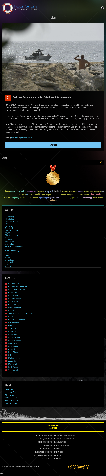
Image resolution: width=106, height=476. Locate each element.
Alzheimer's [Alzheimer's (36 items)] (13, 192)
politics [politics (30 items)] (30, 198)
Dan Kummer (13, 316)
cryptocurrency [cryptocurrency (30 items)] (97, 192)
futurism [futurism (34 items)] (28, 195)
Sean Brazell (13, 343)
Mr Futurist (9, 395)
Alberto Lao (12, 334)
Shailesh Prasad (14, 299)
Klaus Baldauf (13, 322)
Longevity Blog (11, 392)
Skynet (7, 233)
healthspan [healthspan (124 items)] (46, 194)
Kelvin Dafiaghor (14, 308)
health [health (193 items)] (38, 194)
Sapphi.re (36, 466)
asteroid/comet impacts (14, 246)
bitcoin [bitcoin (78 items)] (74, 191)
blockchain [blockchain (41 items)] (81, 192)
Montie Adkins (13, 364)
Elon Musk (9, 228)
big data (8, 258)
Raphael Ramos (14, 340)
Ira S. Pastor (13, 367)
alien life (8, 239)
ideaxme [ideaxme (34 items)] (59, 195)
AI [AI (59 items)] (9, 192)
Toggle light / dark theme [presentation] (102, 7)
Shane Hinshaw (14, 337)
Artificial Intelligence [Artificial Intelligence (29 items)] (31, 192)
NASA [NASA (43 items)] (21, 198)
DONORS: (45, 445)
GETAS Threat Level (53, 427)
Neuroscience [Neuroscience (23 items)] (25, 198)
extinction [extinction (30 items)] (19, 195)
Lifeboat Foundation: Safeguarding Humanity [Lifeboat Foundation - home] (47, 8)
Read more (53, 145)
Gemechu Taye (14, 305)
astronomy (9, 249)
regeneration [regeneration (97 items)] (53, 197)
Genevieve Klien (14, 284)
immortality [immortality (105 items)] (66, 194)
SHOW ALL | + (8, 372)
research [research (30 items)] (61, 198)
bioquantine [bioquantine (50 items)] (40, 192)
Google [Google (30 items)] (32, 195)
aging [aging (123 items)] (5, 191)
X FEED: (40, 442)
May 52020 (8, 98)
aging (7, 237)
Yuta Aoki (12, 328)
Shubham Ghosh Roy (16, 290)
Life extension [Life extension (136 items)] (96, 194)
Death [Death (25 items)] (6, 195)
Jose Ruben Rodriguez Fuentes (20, 314)
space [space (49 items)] (73, 198)
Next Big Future (11, 398)
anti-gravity (9, 242)
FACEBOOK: (39, 435)
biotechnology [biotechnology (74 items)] (67, 191)
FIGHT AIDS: (41, 448)
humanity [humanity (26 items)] (54, 195)
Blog (53, 18)
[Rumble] (87, 467)
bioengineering (10, 260)
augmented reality (12, 251)
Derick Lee (12, 331)
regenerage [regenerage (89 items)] (43, 198)
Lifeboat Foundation (15, 466)
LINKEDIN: (39, 439)
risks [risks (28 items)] (65, 198)
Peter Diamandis (11, 221)
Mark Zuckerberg (11, 235)
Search (101, 162)
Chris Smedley (13, 370)
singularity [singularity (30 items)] (68, 198)
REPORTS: (57, 448)
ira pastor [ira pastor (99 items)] (85, 194)
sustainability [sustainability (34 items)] (79, 198)
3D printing (9, 217)
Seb (9, 355)
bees (7, 255)
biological (9, 262)
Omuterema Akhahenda (17, 319)
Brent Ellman (15, 137)
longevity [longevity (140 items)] (15, 197)
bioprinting (9, 267)
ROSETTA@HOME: (39, 455)
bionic (7, 264)
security (30, 137)
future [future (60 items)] (24, 195)
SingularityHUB (11, 403)
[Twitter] (74, 467)
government (23, 137)
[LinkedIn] (79, 467)
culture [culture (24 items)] (102, 191)
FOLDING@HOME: (39, 452)
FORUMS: (47, 458)
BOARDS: (56, 445)
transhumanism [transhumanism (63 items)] (98, 198)
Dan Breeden (13, 296)
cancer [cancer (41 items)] (92, 192)
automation (9, 253)
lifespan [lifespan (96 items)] (7, 197)
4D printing (9, 219)
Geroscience (9, 389)
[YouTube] (83, 467)
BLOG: (56, 442)
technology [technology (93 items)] (87, 198)
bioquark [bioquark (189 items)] (49, 191)
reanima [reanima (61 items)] (35, 198)
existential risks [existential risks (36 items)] (12, 195)
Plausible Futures (11, 401)
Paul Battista (13, 302)
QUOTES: (56, 458)
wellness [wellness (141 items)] (53, 200)
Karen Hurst (12, 311)
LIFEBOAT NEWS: (59, 435)
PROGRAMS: (57, 452)
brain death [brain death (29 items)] (86, 192)
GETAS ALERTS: (58, 439)
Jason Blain (13, 361)
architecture (9, 244)
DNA (7, 224)
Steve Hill (12, 349)
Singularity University (13, 230)
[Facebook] (70, 467)
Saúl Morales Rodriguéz (17, 287)
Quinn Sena (12, 293)
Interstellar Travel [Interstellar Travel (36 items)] (76, 195)
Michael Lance (14, 358)
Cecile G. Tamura (14, 325)
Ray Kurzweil (10, 226)
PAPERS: (56, 455)
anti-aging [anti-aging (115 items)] (21, 191)
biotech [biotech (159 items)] (57, 191)
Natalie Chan (13, 346)
